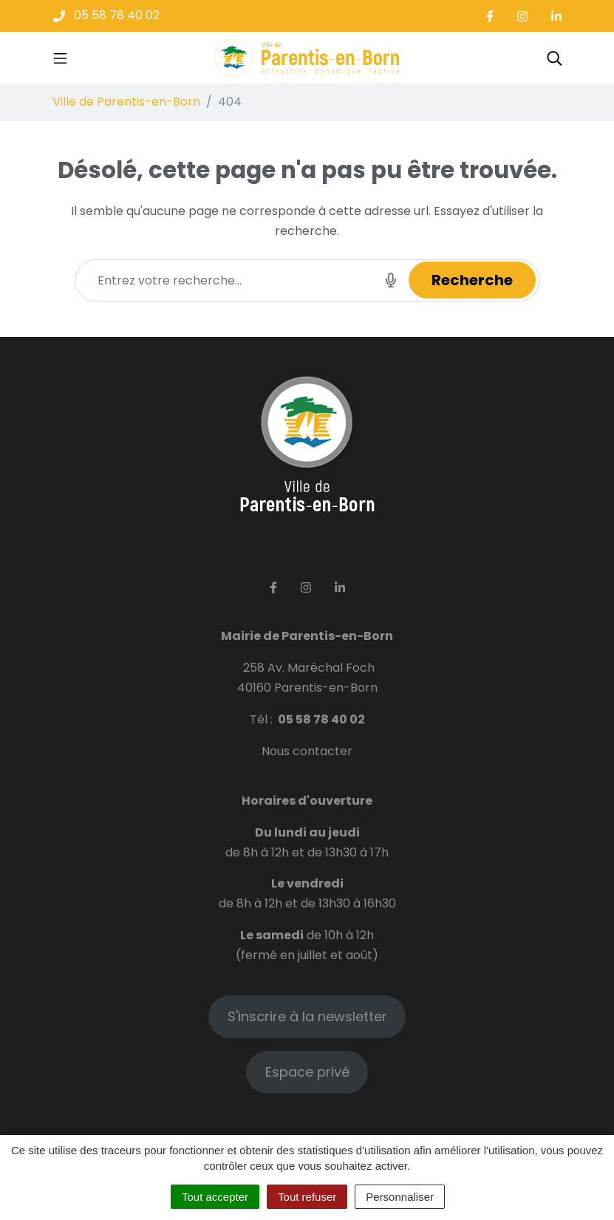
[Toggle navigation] (60, 57)
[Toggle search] (554, 57)
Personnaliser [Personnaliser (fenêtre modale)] (400, 1196)
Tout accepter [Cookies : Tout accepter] (215, 1196)
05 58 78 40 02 (321, 719)
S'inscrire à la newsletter (307, 1016)
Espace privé (307, 1072)
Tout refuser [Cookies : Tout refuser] (307, 1196)
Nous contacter (307, 751)
